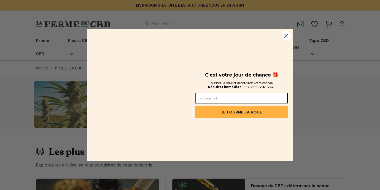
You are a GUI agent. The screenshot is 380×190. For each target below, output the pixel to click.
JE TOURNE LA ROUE (241, 112)
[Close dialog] (286, 35)
